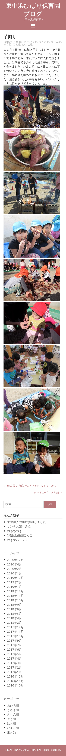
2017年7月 (14, 645)
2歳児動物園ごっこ (20, 535)
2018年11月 (15, 596)
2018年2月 (14, 623)
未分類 (11, 732)
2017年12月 (15, 627)
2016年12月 (15, 676)
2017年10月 (15, 636)
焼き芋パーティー (19, 540)
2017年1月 (14, 672)
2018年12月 (15, 591)
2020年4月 (14, 564)
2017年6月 (14, 649)
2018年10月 (15, 600)
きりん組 (56, 41)
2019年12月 (15, 578)
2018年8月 (14, 609)
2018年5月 (14, 614)
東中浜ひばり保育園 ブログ (36, 9)
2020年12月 (15, 560)
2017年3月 (14, 663)
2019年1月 (14, 587)
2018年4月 (14, 618)
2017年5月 (14, 654)
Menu (33, 25)
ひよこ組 (27, 44)
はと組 (17, 44)
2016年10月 (15, 685)
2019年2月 (14, 582)
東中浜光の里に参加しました (26, 522)
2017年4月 (14, 658)
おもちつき (14, 531)
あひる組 (32, 41)
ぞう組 (7, 44)
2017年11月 (15, 632)
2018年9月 (14, 605)
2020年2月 (14, 569)
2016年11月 (15, 681)
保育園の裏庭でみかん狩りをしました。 (31, 486)
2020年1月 (14, 573)
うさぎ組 (44, 41)
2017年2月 (14, 667)
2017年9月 (14, 640)
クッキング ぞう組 (48, 493)
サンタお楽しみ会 (19, 526)
